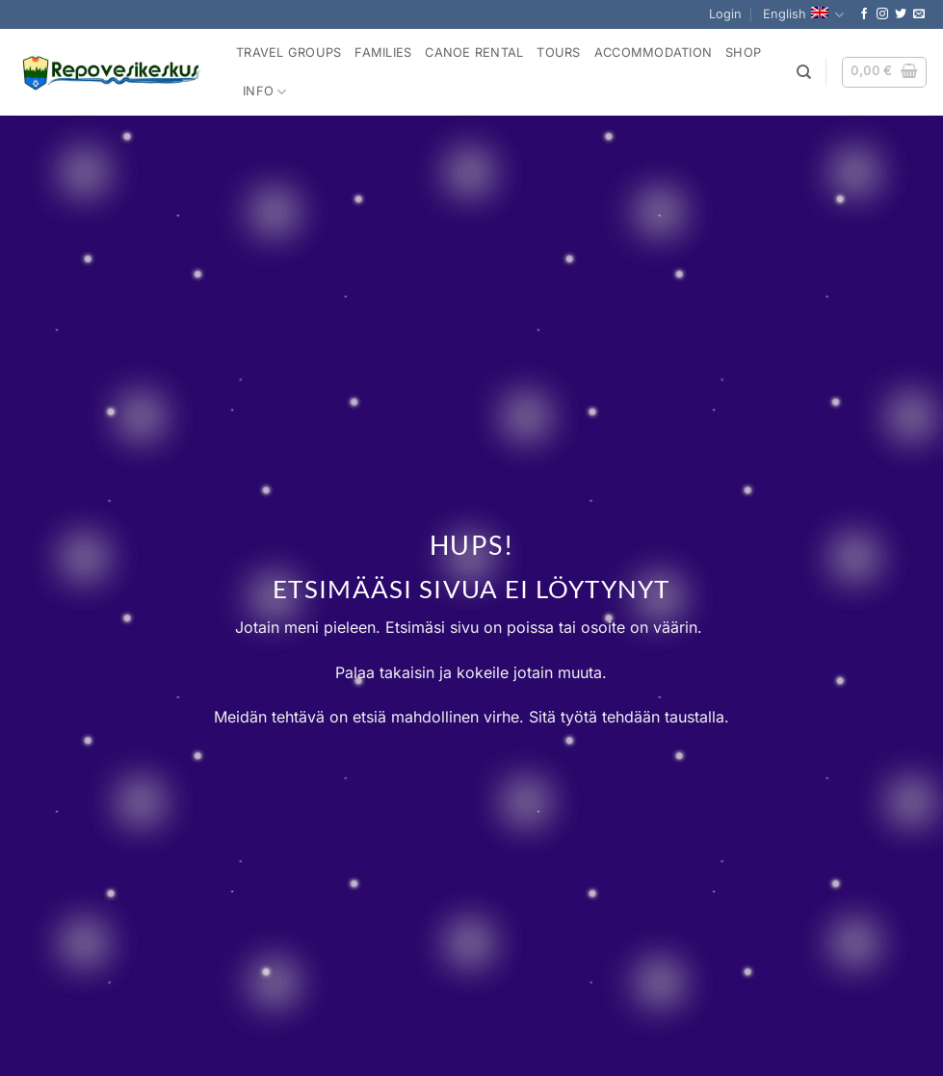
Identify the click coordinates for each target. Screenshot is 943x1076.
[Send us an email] (919, 14)
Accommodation (653, 52)
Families (382, 52)
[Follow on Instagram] (882, 14)
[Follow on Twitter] (900, 14)
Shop (743, 52)
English (803, 15)
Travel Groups (288, 52)
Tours (558, 52)
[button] (725, 14)
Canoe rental (474, 52)
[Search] (804, 72)
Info (264, 92)
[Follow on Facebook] (864, 14)
